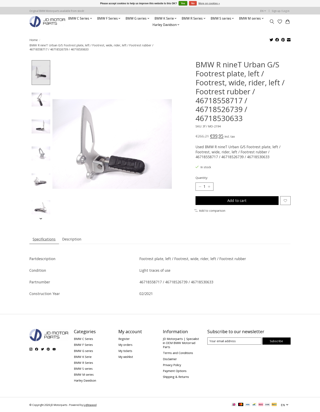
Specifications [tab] (44, 239)
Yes (183, 3)
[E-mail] (234, 341)
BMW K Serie (83, 357)
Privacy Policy (172, 365)
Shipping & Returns (176, 377)
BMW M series (84, 375)
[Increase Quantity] (209, 186)
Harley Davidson (85, 381)
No (192, 3)
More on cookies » (209, 3)
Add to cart (237, 200)
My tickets (125, 351)
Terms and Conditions (178, 353)
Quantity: (202, 178)
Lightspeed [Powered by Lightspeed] (90, 405)
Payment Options (175, 371)
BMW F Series (83, 345)
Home (33, 40)
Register (124, 339)
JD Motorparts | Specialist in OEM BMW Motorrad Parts (181, 343)
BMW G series (83, 351)
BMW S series (83, 369)
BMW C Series (83, 339)
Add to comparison (209, 210)
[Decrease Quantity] (200, 186)
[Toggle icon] (272, 21)
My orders (125, 345)
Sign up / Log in (280, 11)
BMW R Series (83, 363)
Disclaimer (170, 359)
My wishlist (125, 357)
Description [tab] (72, 239)
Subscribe (276, 341)
